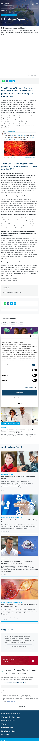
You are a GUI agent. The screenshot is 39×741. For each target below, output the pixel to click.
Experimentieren (7, 693)
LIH (9, 497)
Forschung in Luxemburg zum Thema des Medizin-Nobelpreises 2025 (17, 528)
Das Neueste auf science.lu (10, 679)
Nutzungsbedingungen (9, 716)
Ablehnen (19, 403)
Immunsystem (5, 524)
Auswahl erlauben (19, 398)
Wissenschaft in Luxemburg (10, 683)
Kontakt (4, 713)
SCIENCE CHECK (5, 316)
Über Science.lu (6, 706)
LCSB (5, 497)
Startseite (4, 10)
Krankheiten (12, 483)
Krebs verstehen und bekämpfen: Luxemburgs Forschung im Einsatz (19, 571)
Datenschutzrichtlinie (11, 667)
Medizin (13, 288)
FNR (9, 22)
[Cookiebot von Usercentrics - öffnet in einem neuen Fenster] (29, 336)
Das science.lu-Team (8, 710)
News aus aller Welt (8, 686)
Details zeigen (29, 387)
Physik (4, 288)
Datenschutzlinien (8, 719)
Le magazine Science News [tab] (13, 258)
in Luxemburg (11, 568)
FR (33, 4)
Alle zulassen (19, 392)
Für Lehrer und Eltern (8, 697)
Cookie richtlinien (8, 723)
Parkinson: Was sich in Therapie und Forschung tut (19, 486)
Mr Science (5, 700)
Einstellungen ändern (19, 612)
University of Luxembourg (11, 583)
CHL (2, 456)
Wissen (3, 690)
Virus (21, 288)
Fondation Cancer (26, 583)
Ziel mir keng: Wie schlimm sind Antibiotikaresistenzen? (13, 319)
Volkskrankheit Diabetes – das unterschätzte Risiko (18, 443)
